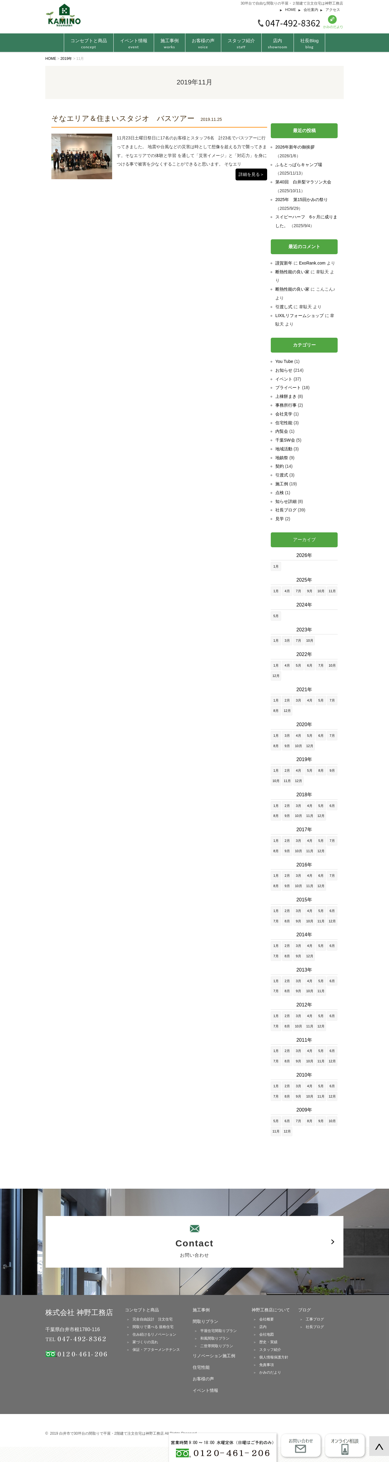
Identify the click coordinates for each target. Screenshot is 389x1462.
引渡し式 (283, 306)
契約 (279, 466)
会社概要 (266, 1319)
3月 (287, 640)
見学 (279, 518)
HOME (290, 10)
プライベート (288, 387)
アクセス (332, 10)
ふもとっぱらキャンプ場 (298, 164)
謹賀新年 (283, 263)
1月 (275, 566)
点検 (279, 492)
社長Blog (309, 43)
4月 (287, 591)
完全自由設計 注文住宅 (153, 1319)
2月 (287, 700)
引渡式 (281, 475)
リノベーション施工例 (214, 1355)
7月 (298, 591)
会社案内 (311, 10)
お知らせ (283, 370)
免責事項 (266, 1365)
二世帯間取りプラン (216, 1346)
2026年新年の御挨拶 (295, 147)
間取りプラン (205, 1321)
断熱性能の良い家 (292, 271)
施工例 (281, 483)
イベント (283, 379)
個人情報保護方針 (273, 1357)
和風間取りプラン (214, 1338)
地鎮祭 (281, 457)
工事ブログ (315, 1319)
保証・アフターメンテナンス (156, 1350)
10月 (320, 591)
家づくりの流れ (145, 1342)
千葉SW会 (285, 440)
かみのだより (270, 1372)
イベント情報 (133, 43)
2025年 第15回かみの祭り (301, 199)
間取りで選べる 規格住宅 (153, 1327)
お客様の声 (203, 43)
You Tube (284, 361)
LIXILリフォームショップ (299, 315)
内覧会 (281, 431)
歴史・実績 (268, 1342)
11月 (332, 591)
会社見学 (283, 414)
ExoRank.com (312, 263)
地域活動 (283, 448)
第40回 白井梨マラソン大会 (303, 181)
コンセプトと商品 (142, 1309)
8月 (275, 710)
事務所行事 (286, 405)
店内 (277, 43)
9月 (309, 591)
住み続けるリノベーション (154, 1334)
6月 (309, 665)
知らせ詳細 (286, 501)
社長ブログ (286, 509)
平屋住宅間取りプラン (218, 1331)
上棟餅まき (286, 396)
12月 (275, 676)
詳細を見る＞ (251, 174)
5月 (275, 616)
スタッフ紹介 (241, 43)
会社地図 (266, 1334)
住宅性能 (283, 422)
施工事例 (169, 43)
